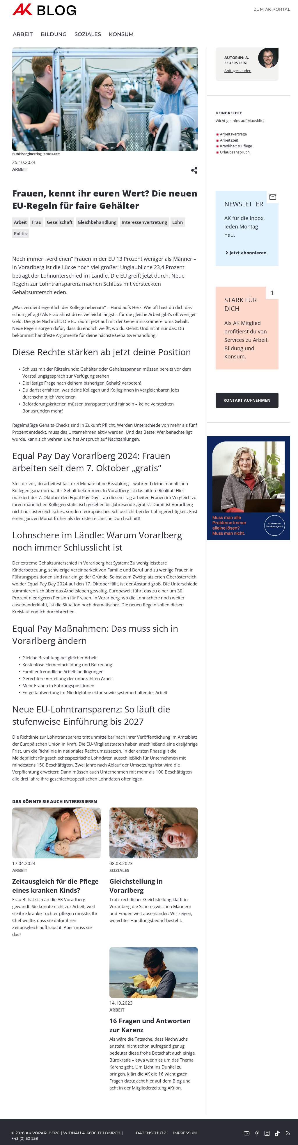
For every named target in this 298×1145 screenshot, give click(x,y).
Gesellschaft (59, 222)
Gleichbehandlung (97, 222)
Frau (37, 222)
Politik (20, 233)
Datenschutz (151, 1132)
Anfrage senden (237, 70)
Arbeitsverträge (233, 134)
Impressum (185, 1132)
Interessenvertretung (144, 222)
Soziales (87, 34)
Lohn (177, 222)
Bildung (54, 34)
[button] (194, 169)
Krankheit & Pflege (236, 146)
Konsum (121, 34)
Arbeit (23, 34)
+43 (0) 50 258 (24, 1138)
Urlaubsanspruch (235, 152)
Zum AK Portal (272, 9)
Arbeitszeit (229, 140)
